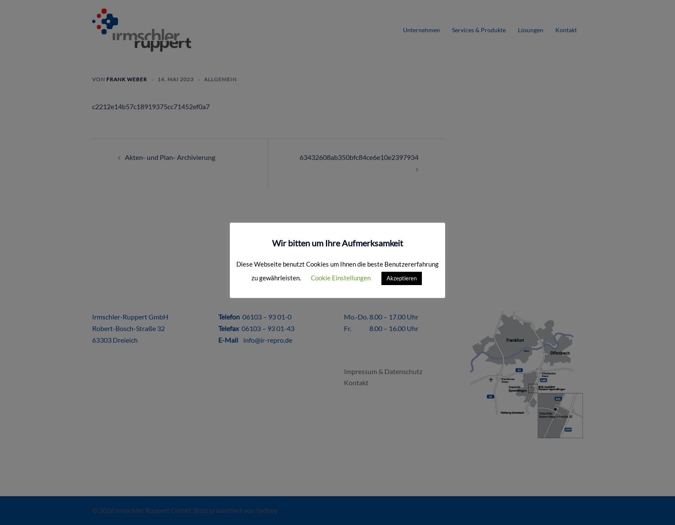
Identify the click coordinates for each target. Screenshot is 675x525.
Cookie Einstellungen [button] (341, 278)
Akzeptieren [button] (402, 278)
